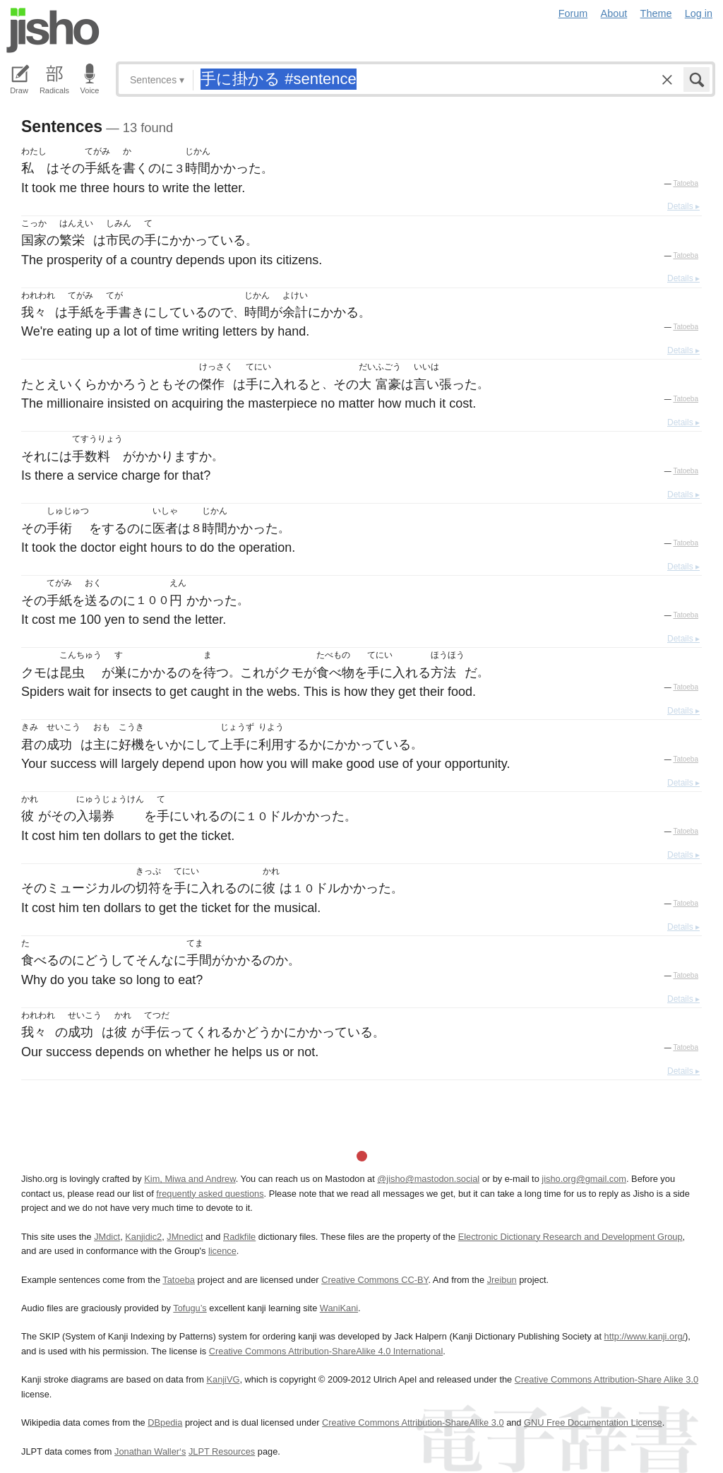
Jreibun (502, 1279)
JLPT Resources (222, 1451)
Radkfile (239, 1236)
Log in (698, 13)
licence (222, 1251)
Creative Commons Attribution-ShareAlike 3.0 (412, 1422)
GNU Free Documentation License (593, 1422)
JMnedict (185, 1236)
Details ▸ (683, 206)
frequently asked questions (209, 1193)
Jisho (53, 30)
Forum (573, 13)
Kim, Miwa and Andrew (189, 1178)
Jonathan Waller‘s (150, 1451)
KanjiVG (222, 1379)
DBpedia (165, 1422)
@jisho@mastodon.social (428, 1178)
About (614, 13)
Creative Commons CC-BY (374, 1279)
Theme (656, 13)
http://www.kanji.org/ (645, 1336)
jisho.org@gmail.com (584, 1178)
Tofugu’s (189, 1308)
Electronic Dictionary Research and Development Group (570, 1236)
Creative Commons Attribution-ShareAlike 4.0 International (326, 1351)
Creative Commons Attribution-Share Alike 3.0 (606, 1379)
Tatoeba (685, 183)
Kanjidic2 (143, 1236)
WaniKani (339, 1308)
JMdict (107, 1236)
